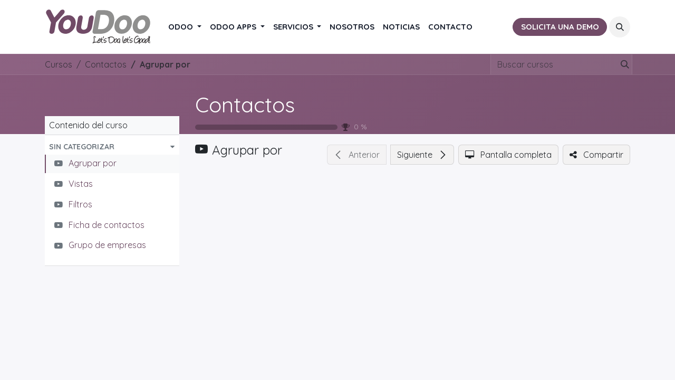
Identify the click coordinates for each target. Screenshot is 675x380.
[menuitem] (185, 27)
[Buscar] (623, 64)
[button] (619, 26)
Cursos (58, 64)
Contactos (245, 104)
